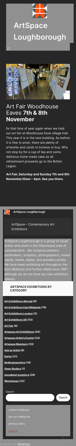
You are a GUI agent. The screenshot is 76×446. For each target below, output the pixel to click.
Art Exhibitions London (18, 313)
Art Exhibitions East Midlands (22, 307)
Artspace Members (16, 344)
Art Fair (8, 325)
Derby (8, 356)
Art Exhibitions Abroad (18, 301)
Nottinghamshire (14, 362)
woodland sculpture (16, 374)
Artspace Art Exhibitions (19, 331)
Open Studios (12, 368)
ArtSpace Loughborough (29, 212)
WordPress (23, 443)
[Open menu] (8, 48)
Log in (13, 431)
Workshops (11, 380)
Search (10, 391)
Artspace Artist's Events (19, 337)
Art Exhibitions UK (15, 319)
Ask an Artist (12, 350)
